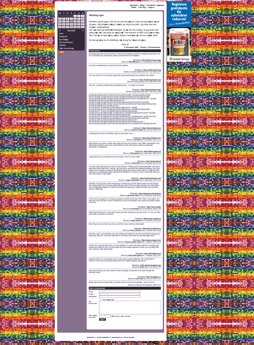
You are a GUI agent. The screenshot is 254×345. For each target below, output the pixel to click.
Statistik (62, 45)
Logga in (151, 7)
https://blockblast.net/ (152, 254)
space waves (136, 220)
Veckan (143, 47)
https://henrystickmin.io (152, 228)
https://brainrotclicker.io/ (151, 128)
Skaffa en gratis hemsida (141, 342)
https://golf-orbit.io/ (153, 161)
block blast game (135, 255)
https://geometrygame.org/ (150, 265)
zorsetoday (134, 209)
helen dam (139, 279)
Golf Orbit (136, 163)
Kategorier (63, 36)
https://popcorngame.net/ (151, 240)
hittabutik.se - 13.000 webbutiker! (98, 337)
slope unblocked (132, 180)
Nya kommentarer (66, 42)
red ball (137, 140)
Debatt (133, 7)
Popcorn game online (133, 242)
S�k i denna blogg (66, 48)
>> (83, 31)
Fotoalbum (151, 5)
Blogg (142, 5)
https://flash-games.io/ (152, 151)
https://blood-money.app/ (151, 60)
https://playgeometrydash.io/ (150, 193)
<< (60, 31)
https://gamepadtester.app (151, 90)
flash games (135, 153)
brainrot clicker (137, 130)
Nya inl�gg (63, 39)
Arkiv (61, 33)
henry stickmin (136, 230)
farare (142, 267)
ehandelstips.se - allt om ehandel (122, 337)
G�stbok (160, 5)
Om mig (142, 7)
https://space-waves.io (152, 219)
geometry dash (133, 195)
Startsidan (134, 5)
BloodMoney (134, 62)
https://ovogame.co (153, 277)
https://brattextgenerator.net (150, 80)
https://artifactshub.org (152, 70)
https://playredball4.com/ (151, 138)
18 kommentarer (154, 47)
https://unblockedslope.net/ (150, 178)
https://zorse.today (153, 207)
